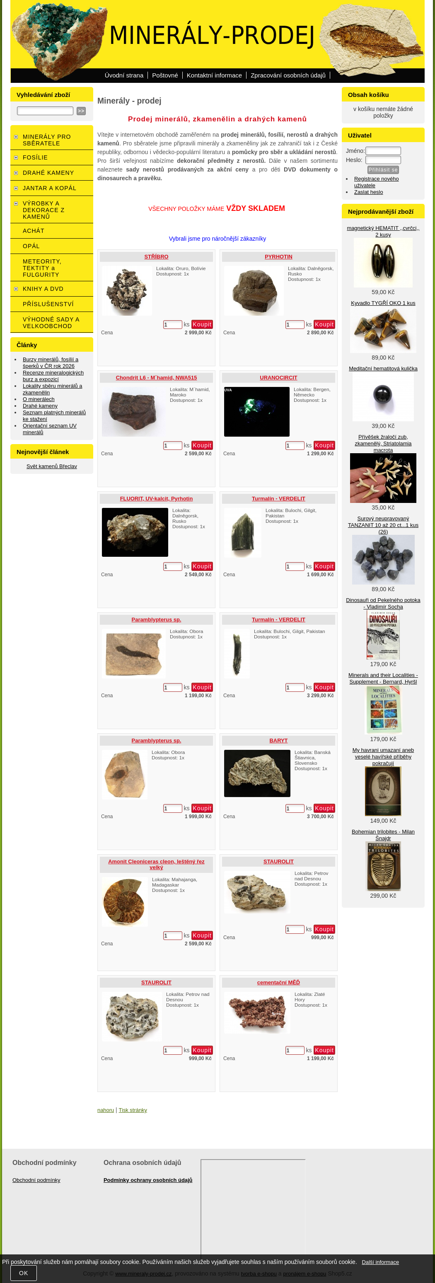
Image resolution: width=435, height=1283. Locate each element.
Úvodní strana (124, 75)
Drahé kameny (40, 406)
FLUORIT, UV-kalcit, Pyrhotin (156, 498)
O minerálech (39, 399)
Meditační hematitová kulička (383, 368)
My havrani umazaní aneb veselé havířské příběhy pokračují (383, 756)
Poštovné (165, 75)
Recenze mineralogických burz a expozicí (53, 376)
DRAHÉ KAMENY (48, 172)
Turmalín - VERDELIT (278, 498)
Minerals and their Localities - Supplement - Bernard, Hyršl (383, 678)
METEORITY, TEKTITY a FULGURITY (42, 268)
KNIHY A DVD (43, 288)
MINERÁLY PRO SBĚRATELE (47, 140)
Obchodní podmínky (36, 1180)
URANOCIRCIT (278, 378)
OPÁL (31, 246)
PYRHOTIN (278, 257)
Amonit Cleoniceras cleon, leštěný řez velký (156, 864)
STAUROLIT (278, 861)
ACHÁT (33, 230)
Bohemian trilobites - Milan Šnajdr (383, 835)
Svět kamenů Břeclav (52, 466)
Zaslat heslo (368, 192)
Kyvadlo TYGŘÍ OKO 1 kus (383, 303)
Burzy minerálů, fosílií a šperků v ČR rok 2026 (50, 362)
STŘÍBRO (156, 257)
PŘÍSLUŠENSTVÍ (48, 304)
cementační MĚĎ (278, 982)
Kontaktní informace (214, 75)
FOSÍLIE (35, 157)
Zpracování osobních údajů (288, 75)
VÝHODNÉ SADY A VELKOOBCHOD (51, 322)
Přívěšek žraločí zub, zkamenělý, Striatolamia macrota (383, 443)
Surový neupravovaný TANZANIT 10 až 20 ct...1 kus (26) (383, 525)
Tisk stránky (133, 1110)
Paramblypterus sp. (156, 619)
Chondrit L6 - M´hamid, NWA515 (156, 378)
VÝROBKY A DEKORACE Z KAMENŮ (44, 210)
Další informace (380, 1262)
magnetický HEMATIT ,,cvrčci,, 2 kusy (383, 231)
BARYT (279, 740)
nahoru (105, 1110)
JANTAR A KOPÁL (50, 188)
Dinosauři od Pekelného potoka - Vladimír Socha (383, 603)
